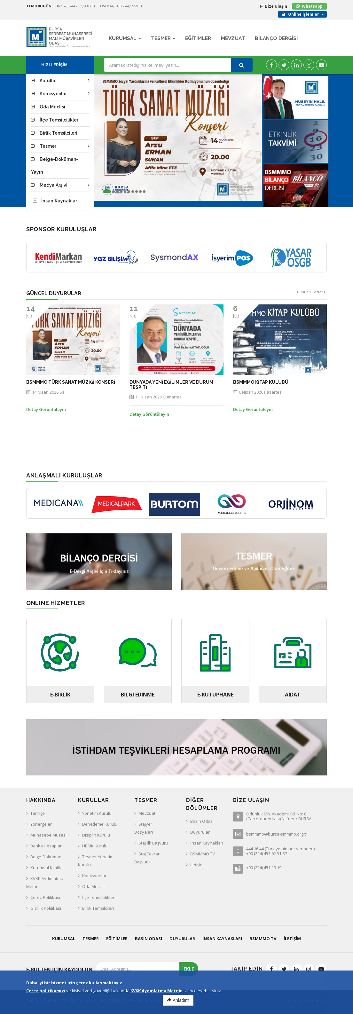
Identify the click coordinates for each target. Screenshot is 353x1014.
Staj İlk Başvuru (153, 843)
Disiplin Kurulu (96, 835)
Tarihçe (37, 813)
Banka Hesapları (46, 846)
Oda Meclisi (93, 886)
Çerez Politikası (45, 897)
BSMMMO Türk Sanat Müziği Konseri (70, 382)
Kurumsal (63, 938)
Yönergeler (41, 824)
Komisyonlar (94, 875)
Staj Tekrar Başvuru (147, 858)
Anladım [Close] (178, 1000)
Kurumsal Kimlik (45, 867)
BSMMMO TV (202, 854)
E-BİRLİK (60, 694)
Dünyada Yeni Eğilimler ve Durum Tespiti (171, 384)
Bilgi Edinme (137, 694)
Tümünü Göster (310, 292)
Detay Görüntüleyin (46, 409)
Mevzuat (146, 813)
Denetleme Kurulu (99, 824)
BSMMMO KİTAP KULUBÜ (260, 382)
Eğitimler (117, 938)
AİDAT (293, 694)
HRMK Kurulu (94, 846)
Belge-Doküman (45, 857)
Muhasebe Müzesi (48, 835)
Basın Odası (202, 821)
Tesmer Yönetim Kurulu (96, 861)
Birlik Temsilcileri (98, 908)
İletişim (197, 865)
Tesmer (90, 938)
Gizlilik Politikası (45, 908)
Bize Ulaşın (273, 6)
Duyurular (200, 832)
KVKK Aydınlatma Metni (44, 882)
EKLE (189, 969)
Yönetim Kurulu (97, 813)
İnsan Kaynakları (206, 843)
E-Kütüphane (215, 694)
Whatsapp (312, 6)
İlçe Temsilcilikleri (98, 897)
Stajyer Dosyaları (143, 828)
